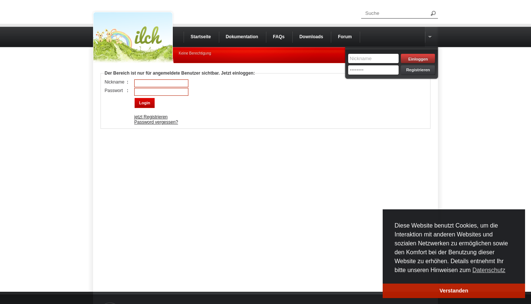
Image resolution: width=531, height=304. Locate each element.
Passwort (114, 90)
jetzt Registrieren (151, 117)
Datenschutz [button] (488, 270)
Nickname (114, 82)
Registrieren (418, 70)
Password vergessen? (156, 122)
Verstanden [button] (453, 291)
